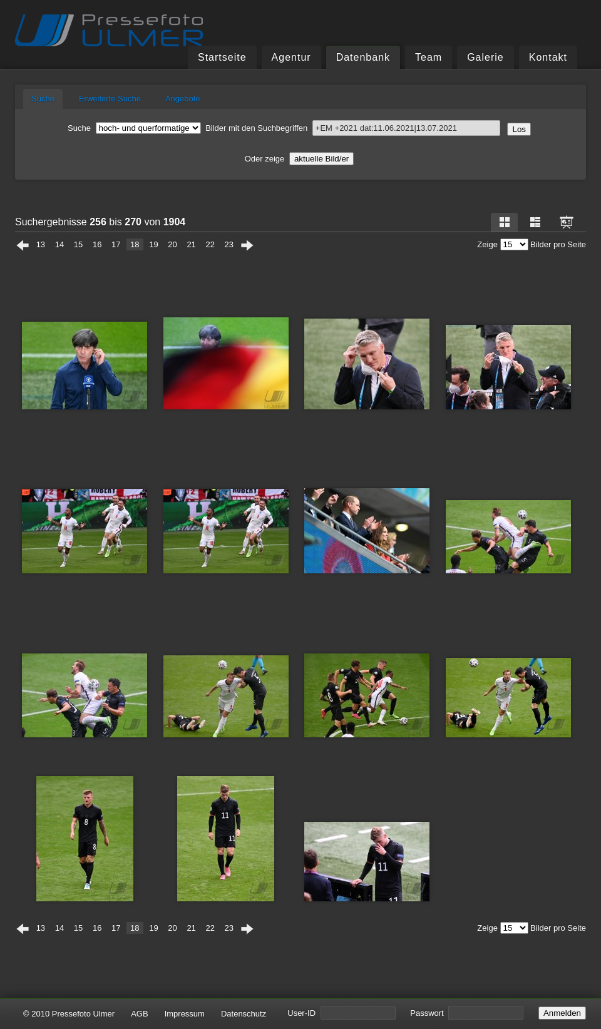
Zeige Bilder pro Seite (531, 244)
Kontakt (548, 57)
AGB (139, 1013)
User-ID (341, 1013)
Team (428, 57)
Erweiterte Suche (110, 98)
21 (191, 244)
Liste (535, 222)
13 (40, 244)
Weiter (247, 245)
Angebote (182, 98)
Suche (42, 98)
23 (229, 244)
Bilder (162, 128)
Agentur (291, 57)
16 (97, 244)
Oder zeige (299, 158)
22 (209, 244)
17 (115, 244)
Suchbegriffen (378, 128)
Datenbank (363, 57)
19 (153, 244)
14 (59, 244)
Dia (566, 222)
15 (78, 244)
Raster (504, 222)
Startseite (222, 57)
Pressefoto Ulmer (109, 31)
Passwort (466, 1013)
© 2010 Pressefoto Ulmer (69, 1013)
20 (172, 244)
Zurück (22, 245)
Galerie (485, 57)
